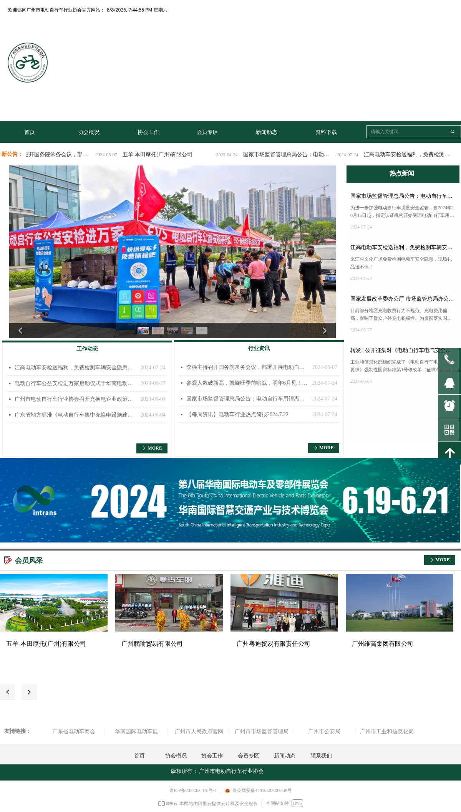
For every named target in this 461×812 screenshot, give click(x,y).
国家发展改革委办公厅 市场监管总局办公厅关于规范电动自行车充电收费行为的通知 (402, 300)
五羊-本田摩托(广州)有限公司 (164, 154)
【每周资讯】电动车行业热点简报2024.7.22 (237, 414)
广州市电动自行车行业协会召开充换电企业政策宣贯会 (76, 399)
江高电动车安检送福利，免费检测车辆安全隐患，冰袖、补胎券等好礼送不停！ (415, 154)
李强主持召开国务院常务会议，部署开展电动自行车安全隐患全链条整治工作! (53, 154)
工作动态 (87, 349)
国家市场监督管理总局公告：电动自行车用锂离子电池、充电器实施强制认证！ (294, 154)
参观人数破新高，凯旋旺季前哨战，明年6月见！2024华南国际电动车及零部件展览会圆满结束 (247, 383)
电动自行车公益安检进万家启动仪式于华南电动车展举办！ (76, 383)
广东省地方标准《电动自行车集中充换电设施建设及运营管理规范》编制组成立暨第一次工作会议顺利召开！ (76, 415)
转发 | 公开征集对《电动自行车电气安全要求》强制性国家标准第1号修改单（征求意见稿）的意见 (402, 351)
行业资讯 (259, 348)
